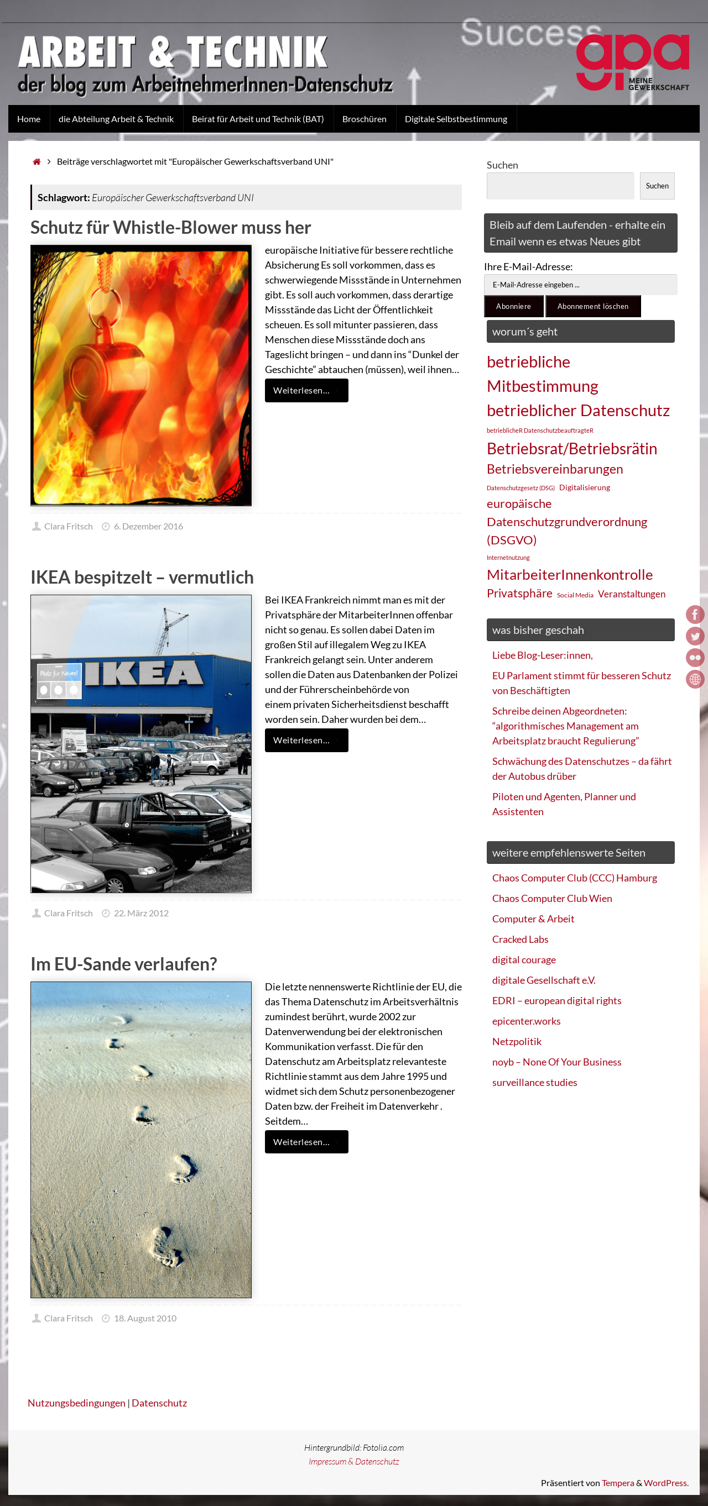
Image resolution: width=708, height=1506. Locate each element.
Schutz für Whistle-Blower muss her (170, 227)
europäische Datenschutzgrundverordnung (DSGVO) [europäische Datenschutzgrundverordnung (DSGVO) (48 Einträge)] (567, 521)
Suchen (502, 165)
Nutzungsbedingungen (77, 1403)
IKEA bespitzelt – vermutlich (142, 576)
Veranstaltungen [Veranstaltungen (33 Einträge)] (631, 594)
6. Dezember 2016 (148, 526)
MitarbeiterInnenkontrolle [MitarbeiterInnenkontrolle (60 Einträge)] (570, 574)
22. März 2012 (141, 912)
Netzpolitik (517, 1041)
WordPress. (666, 1482)
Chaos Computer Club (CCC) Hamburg (574, 878)
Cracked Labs (520, 939)
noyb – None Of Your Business (557, 1062)
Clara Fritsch (68, 526)
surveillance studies (534, 1082)
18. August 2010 (145, 1318)
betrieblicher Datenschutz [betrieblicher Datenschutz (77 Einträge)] (578, 409)
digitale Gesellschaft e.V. (544, 980)
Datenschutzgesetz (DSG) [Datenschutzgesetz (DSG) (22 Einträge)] (521, 487)
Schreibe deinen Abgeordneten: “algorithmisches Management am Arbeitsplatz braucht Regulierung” (565, 726)
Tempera (618, 1482)
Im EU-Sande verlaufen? (123, 963)
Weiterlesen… (308, 390)
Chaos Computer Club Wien (552, 898)
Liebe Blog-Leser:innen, (542, 655)
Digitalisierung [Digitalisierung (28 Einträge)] (584, 487)
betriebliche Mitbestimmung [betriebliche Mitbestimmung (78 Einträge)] (542, 373)
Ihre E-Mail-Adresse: (528, 266)
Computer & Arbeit (533, 918)
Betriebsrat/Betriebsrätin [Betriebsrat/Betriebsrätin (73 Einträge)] (572, 448)
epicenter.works (526, 1021)
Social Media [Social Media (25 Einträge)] (575, 595)
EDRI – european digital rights (557, 1000)
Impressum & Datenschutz (354, 1461)
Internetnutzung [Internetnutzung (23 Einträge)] (508, 557)
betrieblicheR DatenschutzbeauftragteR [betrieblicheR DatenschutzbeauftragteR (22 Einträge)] (540, 430)
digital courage (524, 959)
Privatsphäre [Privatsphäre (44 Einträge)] (520, 593)
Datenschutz (159, 1403)
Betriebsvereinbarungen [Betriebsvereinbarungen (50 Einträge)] (555, 468)
